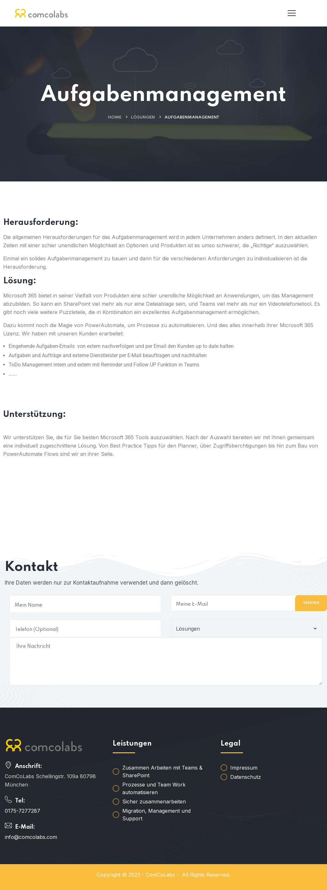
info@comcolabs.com (31, 837)
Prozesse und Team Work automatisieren (154, 788)
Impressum (243, 767)
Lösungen (143, 117)
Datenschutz (245, 777)
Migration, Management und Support (156, 815)
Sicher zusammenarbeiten (154, 801)
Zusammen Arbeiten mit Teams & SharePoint (162, 771)
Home (114, 117)
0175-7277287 (22, 811)
